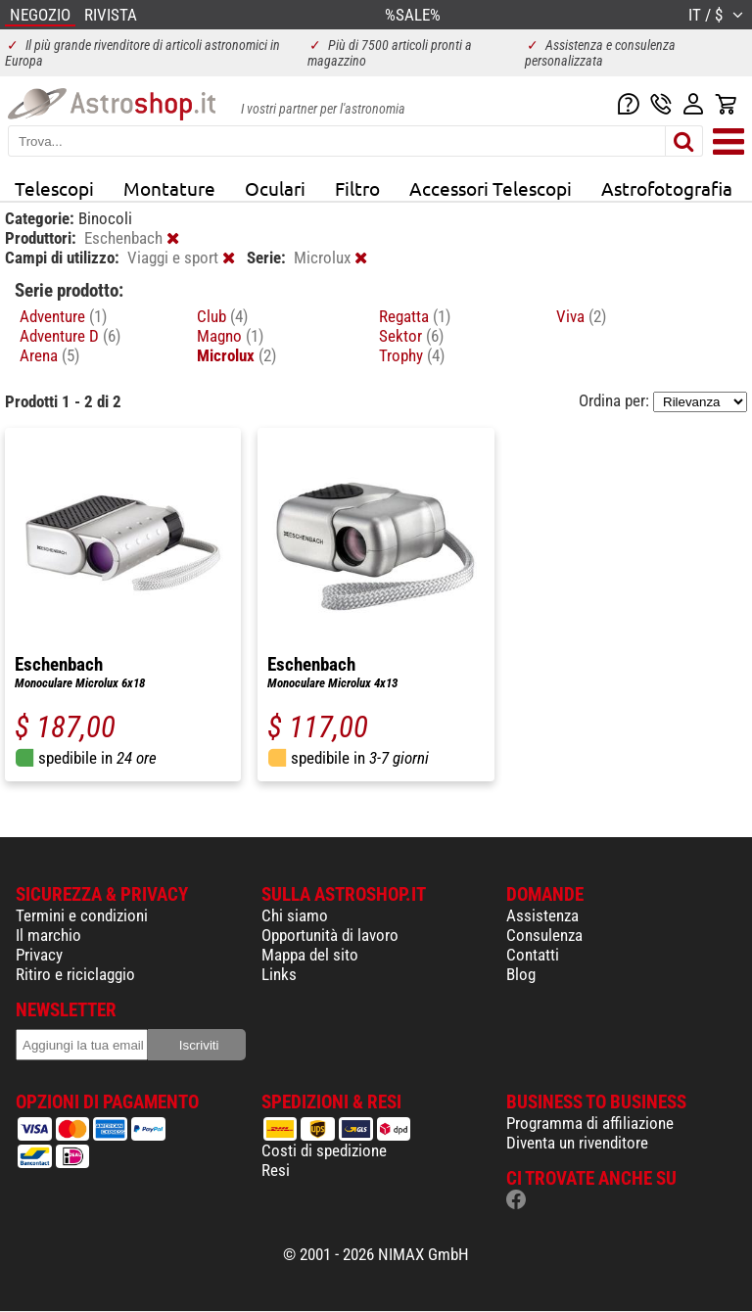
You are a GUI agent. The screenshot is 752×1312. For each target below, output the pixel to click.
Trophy (412, 355)
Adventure (63, 316)
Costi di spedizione (324, 1150)
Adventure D (70, 336)
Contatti (532, 954)
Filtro (357, 188)
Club (222, 316)
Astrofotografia (666, 188)
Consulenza (544, 935)
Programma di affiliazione (590, 1123)
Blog (521, 974)
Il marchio (48, 935)
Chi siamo (294, 915)
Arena (49, 355)
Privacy (39, 954)
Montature (169, 188)
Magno (230, 336)
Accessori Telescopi (490, 188)
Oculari (275, 188)
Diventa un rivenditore (577, 1142)
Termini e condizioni (82, 915)
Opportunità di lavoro (330, 935)
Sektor (411, 336)
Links (279, 974)
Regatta (414, 316)
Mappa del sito (309, 954)
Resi (275, 1170)
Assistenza (542, 915)
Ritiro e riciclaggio (75, 974)
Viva (581, 316)
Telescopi (54, 188)
